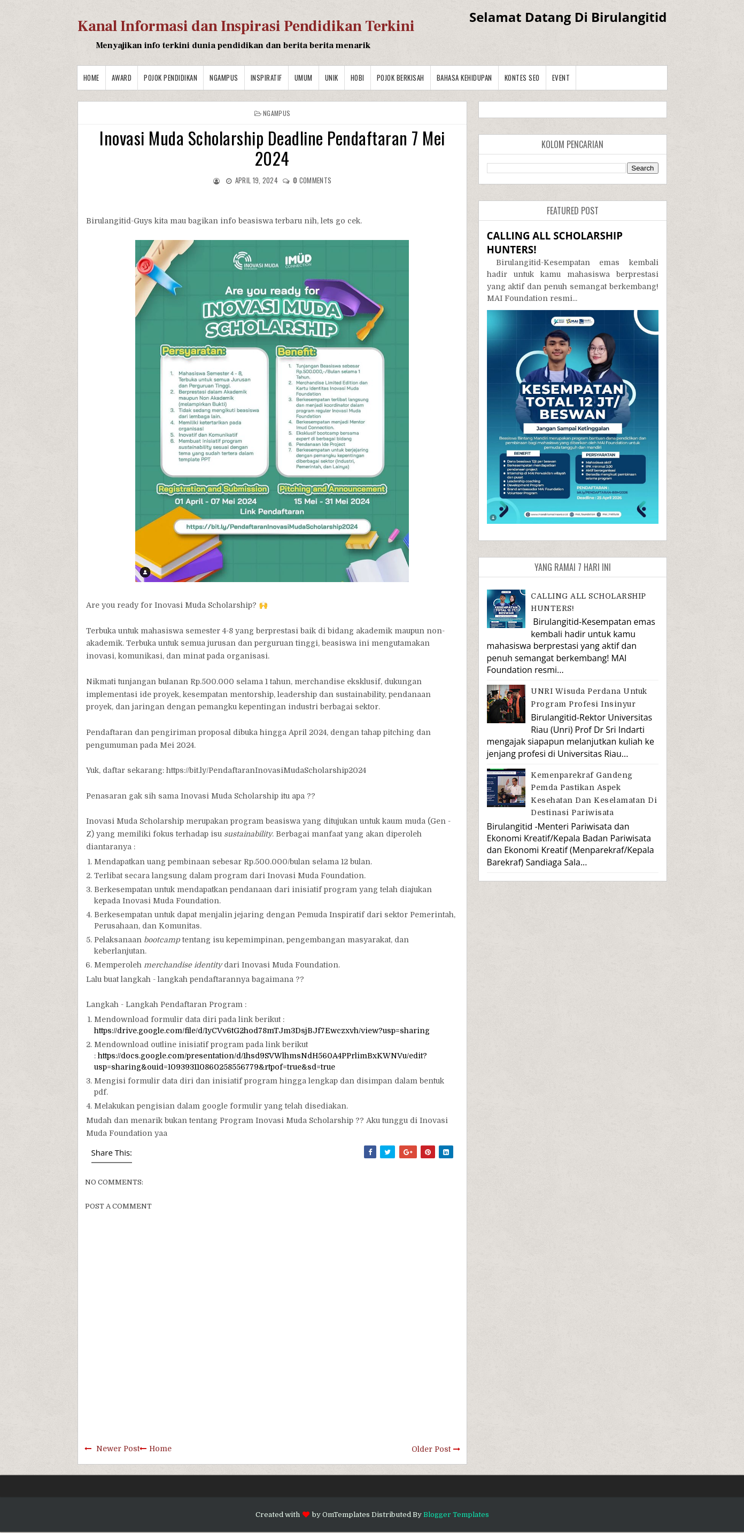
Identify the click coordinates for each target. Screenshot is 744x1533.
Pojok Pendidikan (170, 77)
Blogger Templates (456, 1515)
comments (312, 180)
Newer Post (118, 1448)
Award (122, 77)
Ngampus (224, 77)
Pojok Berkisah (400, 77)
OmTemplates (346, 1515)
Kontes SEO (522, 77)
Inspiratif (266, 77)
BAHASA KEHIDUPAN (464, 77)
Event (561, 77)
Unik (331, 77)
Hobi (358, 77)
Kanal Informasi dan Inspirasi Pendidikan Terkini (246, 26)
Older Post (431, 1449)
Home (91, 77)
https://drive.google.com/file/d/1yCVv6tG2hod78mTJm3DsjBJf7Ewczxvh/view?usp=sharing (262, 1030)
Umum (303, 77)
